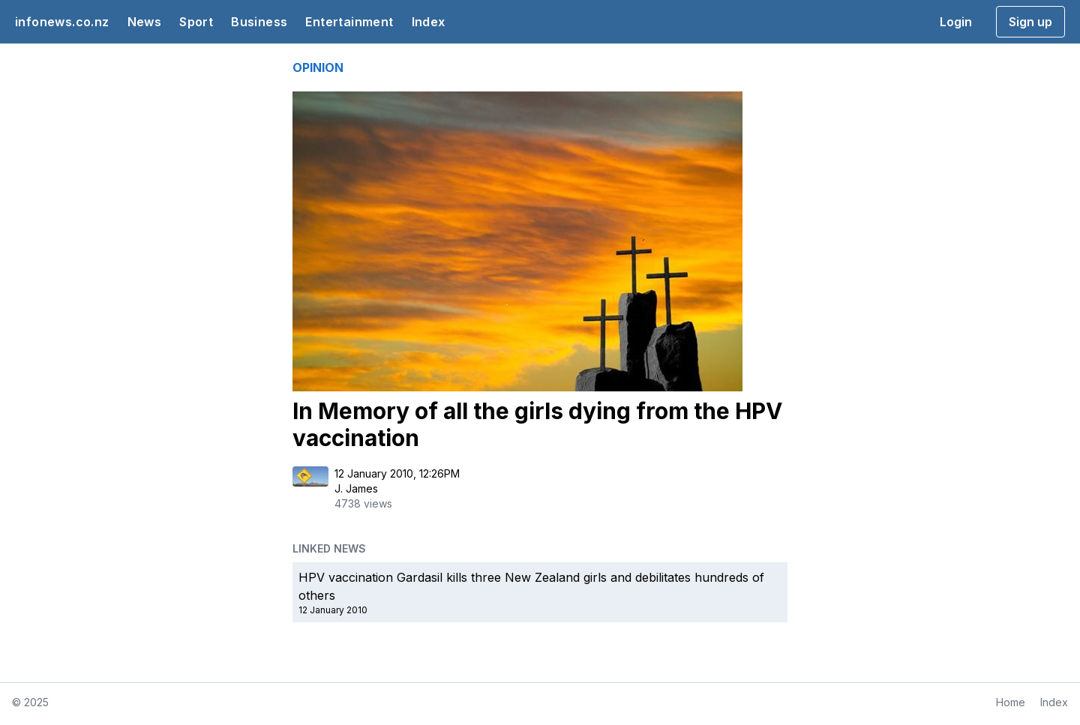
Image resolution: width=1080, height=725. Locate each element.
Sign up (1030, 21)
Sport (196, 21)
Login (956, 21)
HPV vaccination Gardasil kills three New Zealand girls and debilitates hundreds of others (531, 586)
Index (429, 21)
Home (1010, 702)
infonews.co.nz (62, 21)
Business (259, 21)
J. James (356, 488)
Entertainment (349, 21)
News (145, 21)
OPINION (318, 67)
